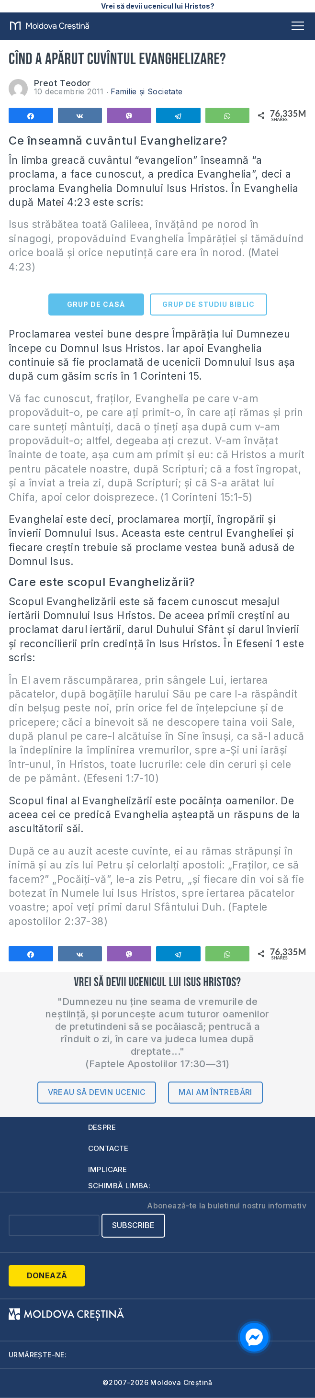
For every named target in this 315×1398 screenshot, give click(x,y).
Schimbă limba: (119, 1185)
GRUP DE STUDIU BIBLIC (208, 304)
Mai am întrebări (215, 1092)
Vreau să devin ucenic (97, 1092)
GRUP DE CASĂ (96, 304)
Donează (47, 1275)
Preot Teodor (62, 83)
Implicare (107, 1169)
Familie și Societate (147, 91)
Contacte (108, 1148)
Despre (102, 1127)
